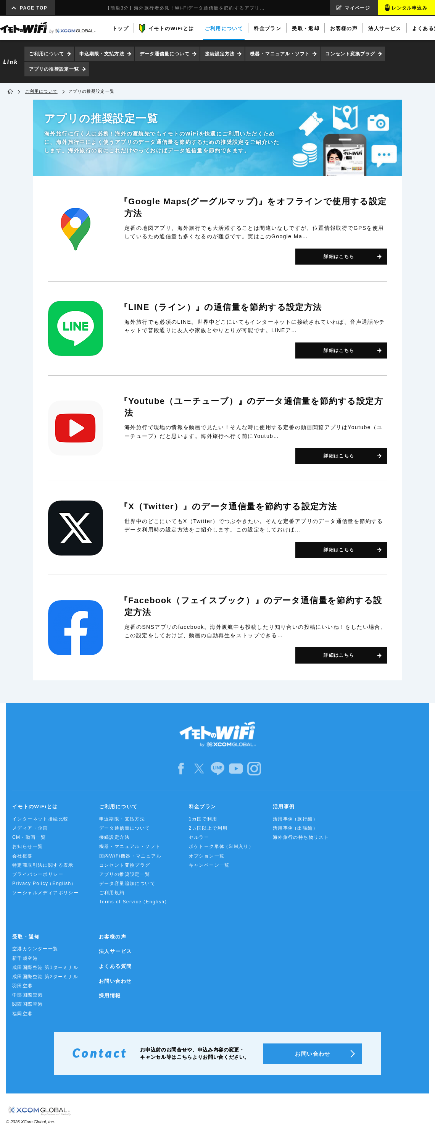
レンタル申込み (409, 8)
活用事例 (284, 806)
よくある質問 (115, 966)
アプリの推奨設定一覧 (54, 69)
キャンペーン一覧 (209, 865)
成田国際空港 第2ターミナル (45, 976)
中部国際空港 (27, 995)
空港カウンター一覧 (35, 948)
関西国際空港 (27, 1004)
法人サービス (115, 951)
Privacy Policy (43, 883)
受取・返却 (26, 937)
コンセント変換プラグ (350, 54)
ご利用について (46, 54)
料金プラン (202, 806)
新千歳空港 (25, 958)
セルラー (199, 837)
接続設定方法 (220, 54)
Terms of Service (134, 902)
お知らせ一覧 (27, 846)
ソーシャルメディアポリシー (45, 892)
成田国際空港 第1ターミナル (45, 967)
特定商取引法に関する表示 (43, 865)
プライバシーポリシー (37, 874)
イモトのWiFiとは (35, 806)
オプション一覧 (207, 856)
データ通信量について (165, 54)
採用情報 (110, 995)
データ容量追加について (127, 883)
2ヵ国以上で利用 (208, 828)
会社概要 (22, 856)
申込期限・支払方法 (101, 54)
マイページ (357, 8)
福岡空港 (22, 1013)
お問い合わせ (115, 981)
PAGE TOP (33, 8)
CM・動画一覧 (29, 837)
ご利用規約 (112, 892)
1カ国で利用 (203, 819)
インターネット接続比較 (40, 819)
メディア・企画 (30, 828)
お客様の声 (112, 937)
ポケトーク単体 (221, 846)
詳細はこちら (339, 256)
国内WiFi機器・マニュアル (130, 856)
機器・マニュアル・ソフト (280, 54)
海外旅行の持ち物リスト (301, 837)
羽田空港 (22, 985)
